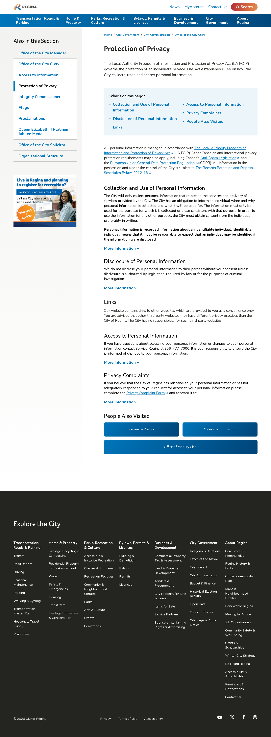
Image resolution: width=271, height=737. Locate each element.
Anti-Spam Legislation (218, 157)
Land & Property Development (167, 570)
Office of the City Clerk (190, 35)
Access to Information (38, 75)
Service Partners (167, 614)
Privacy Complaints (203, 113)
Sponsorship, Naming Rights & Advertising (170, 624)
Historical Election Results (203, 593)
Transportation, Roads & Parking (37, 20)
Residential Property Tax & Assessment (64, 565)
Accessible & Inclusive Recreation (99, 558)
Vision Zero (21, 634)
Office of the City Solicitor (41, 145)
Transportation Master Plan (24, 611)
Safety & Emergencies (58, 586)
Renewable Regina (239, 606)
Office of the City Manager (42, 53)
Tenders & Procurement (164, 583)
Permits (125, 576)
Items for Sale (165, 606)
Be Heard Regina (237, 663)
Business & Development (186, 20)
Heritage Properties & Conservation (63, 615)
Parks (88, 602)
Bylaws (124, 568)
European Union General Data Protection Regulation (153, 162)
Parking (19, 592)
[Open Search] (244, 7)
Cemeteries (92, 626)
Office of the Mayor (204, 559)
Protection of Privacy (37, 86)
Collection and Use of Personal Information (141, 107)
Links (117, 127)
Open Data (198, 604)
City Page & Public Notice (203, 622)
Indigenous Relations (205, 551)
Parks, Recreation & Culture (108, 20)
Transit (18, 556)
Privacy (105, 718)
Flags (23, 107)
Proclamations (31, 118)
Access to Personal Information (215, 104)
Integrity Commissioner (39, 96)
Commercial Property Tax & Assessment (170, 558)
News (174, 7)
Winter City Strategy (240, 655)
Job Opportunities (238, 622)
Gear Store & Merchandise (234, 553)
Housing (55, 597)
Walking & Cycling (27, 601)
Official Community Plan (239, 578)
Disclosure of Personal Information (145, 118)
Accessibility (153, 718)
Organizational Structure (40, 156)
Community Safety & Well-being (240, 632)
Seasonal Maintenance (23, 582)
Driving (18, 572)
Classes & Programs (98, 568)
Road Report (22, 564)
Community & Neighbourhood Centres (95, 589)
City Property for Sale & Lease (170, 596)
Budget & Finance (203, 583)
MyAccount (194, 7)
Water (53, 576)
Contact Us (217, 7)
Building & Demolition (127, 558)
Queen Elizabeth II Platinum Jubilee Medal (43, 132)
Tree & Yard (57, 605)
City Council (198, 567)
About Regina (243, 20)
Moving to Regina (238, 614)
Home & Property (73, 20)
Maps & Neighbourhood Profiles (236, 593)
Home (108, 35)
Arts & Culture (94, 609)
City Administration (157, 35)
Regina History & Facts (237, 565)
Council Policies (201, 612)
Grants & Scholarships (234, 645)
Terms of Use (127, 718)
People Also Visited (204, 121)
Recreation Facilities (99, 576)
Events (89, 618)
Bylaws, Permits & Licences (149, 20)
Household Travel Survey (26, 623)
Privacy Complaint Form (145, 393)
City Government (217, 20)
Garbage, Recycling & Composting (64, 553)
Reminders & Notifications (234, 686)
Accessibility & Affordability (236, 674)
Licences (125, 584)
